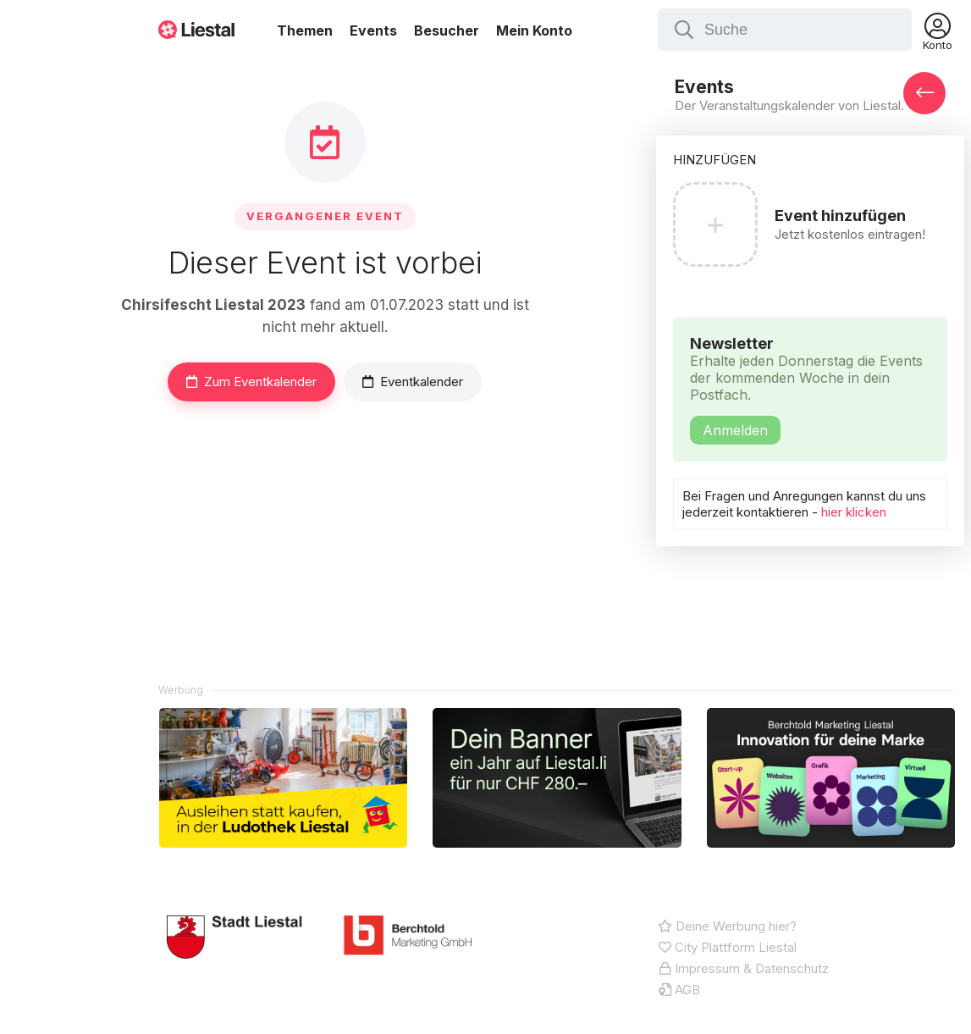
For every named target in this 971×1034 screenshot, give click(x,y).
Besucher (446, 30)
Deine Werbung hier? (727, 926)
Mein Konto (534, 30)
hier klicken (855, 512)
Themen (305, 30)
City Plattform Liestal (727, 947)
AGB (679, 989)
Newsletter (810, 390)
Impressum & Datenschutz (743, 968)
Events (373, 30)
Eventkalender (412, 381)
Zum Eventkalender (251, 381)
